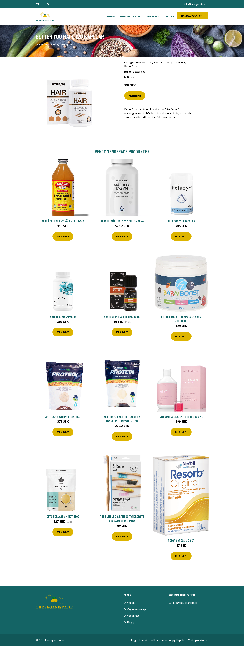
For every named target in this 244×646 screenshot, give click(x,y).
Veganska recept (130, 16)
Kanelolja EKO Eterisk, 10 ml (122, 316)
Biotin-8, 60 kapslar (63, 316)
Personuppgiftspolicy (173, 640)
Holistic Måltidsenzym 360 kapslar (122, 221)
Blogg (170, 16)
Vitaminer (179, 62)
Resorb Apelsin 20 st (181, 540)
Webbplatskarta (197, 640)
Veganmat (154, 16)
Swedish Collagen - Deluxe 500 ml (181, 416)
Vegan (110, 16)
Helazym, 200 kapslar (181, 221)
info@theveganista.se (195, 4)
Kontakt (143, 640)
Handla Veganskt (192, 15)
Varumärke (145, 62)
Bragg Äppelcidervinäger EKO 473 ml (63, 221)
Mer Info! (135, 95)
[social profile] (47, 4)
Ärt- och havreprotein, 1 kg (62, 416)
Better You (130, 66)
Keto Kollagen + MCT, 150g (62, 516)
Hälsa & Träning (163, 62)
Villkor (154, 640)
